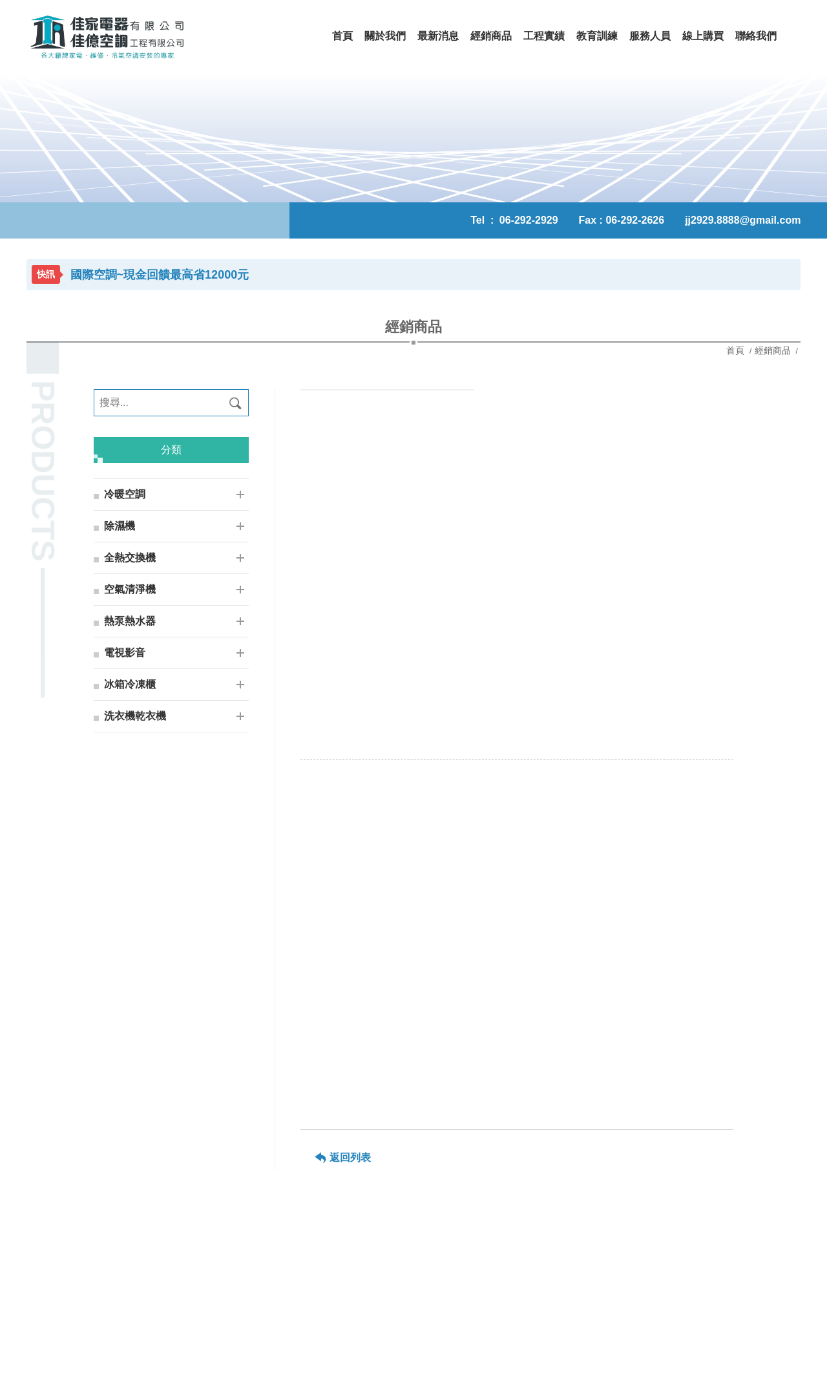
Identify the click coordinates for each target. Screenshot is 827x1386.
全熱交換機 (130, 557)
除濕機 (119, 525)
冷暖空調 (124, 494)
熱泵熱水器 (130, 620)
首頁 (736, 350)
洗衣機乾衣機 (135, 715)
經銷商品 (773, 350)
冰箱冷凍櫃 (130, 684)
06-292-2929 (528, 220)
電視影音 (124, 652)
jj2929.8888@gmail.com (743, 220)
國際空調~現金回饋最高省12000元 (159, 274)
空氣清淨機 (130, 589)
